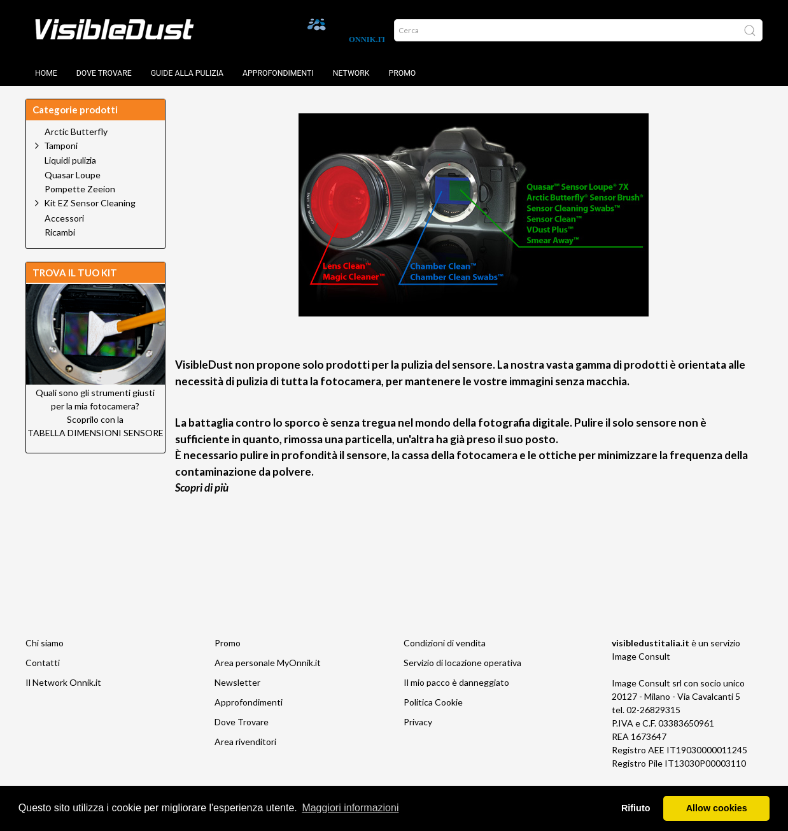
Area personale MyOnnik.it (268, 662)
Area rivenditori (245, 741)
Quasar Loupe (73, 175)
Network (351, 73)
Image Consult (641, 656)
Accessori (64, 218)
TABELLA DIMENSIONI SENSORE (95, 432)
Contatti (42, 662)
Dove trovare (104, 73)
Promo (402, 73)
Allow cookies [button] (716, 808)
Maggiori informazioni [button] (350, 807)
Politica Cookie (433, 702)
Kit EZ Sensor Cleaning (90, 202)
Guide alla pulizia (187, 73)
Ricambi (60, 232)
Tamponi (61, 145)
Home (46, 73)
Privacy (418, 721)
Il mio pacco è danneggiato (456, 682)
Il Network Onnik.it (63, 682)
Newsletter (237, 682)
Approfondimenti (278, 73)
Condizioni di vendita (445, 642)
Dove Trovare (242, 721)
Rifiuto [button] (636, 808)
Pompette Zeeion (80, 189)
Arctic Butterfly (76, 132)
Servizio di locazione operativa (462, 662)
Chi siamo (44, 642)
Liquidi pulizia (70, 160)
